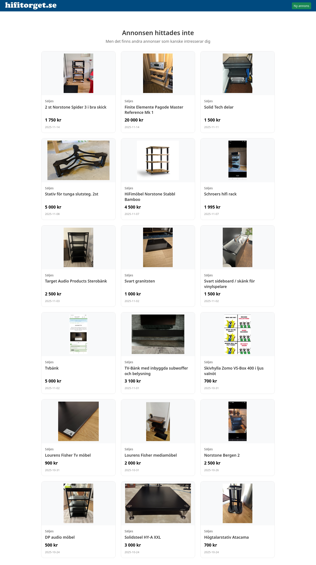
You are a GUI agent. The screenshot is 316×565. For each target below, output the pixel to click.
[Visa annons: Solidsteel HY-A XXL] (158, 519)
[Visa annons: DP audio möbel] (78, 519)
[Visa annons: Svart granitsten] (158, 266)
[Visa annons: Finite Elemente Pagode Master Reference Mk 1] (158, 92)
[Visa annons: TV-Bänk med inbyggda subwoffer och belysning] (158, 353)
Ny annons (301, 6)
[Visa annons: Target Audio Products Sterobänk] (78, 266)
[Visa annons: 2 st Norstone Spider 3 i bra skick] (78, 92)
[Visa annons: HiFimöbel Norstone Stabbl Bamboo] (158, 179)
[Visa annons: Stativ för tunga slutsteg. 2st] (78, 179)
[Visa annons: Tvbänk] (78, 353)
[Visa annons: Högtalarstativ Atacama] (237, 519)
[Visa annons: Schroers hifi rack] (237, 179)
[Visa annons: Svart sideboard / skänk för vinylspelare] (237, 266)
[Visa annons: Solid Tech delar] (237, 92)
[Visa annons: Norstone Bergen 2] (237, 437)
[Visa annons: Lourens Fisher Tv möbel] (78, 437)
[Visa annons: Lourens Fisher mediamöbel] (158, 437)
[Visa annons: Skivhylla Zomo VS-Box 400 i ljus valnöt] (237, 353)
